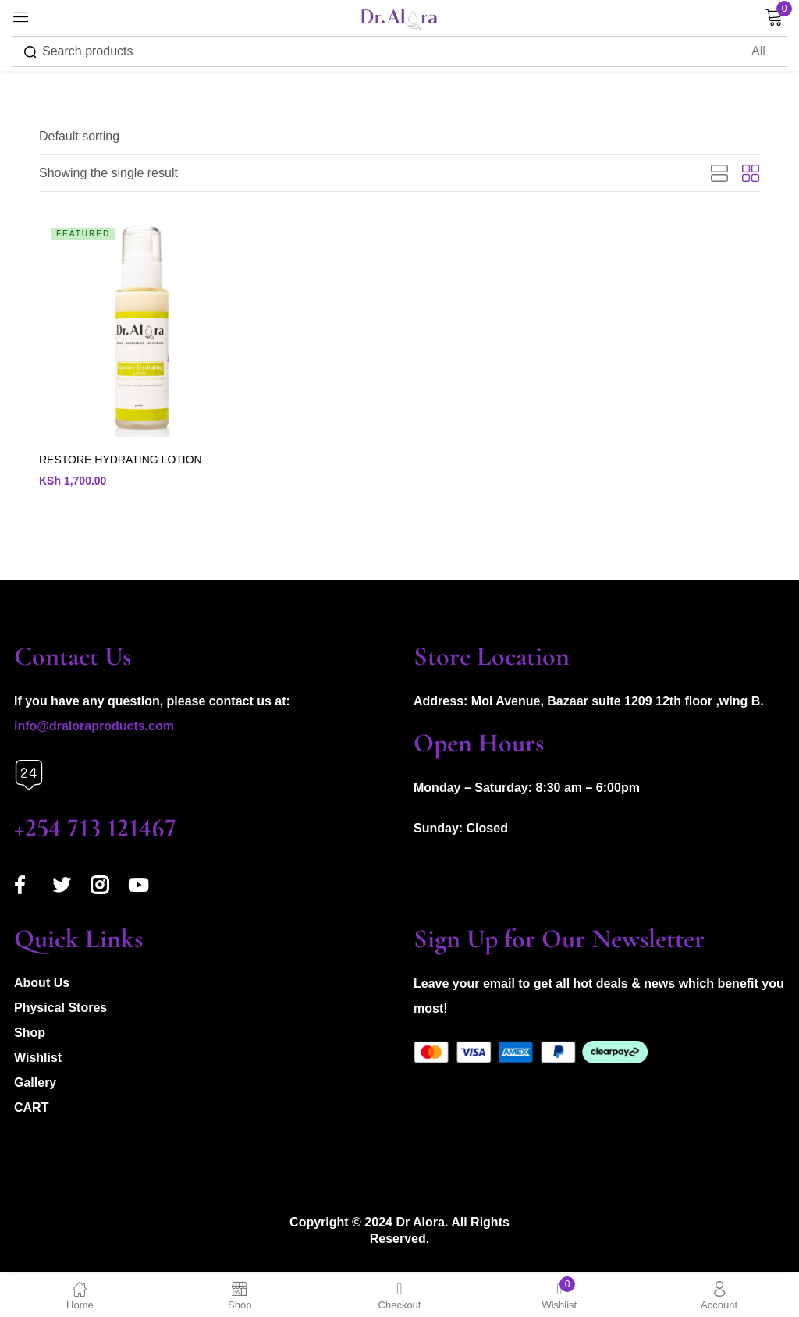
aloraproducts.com (118, 728)
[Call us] (29, 777)
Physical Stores (60, 1010)
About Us (41, 985)
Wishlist (38, 1060)
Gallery (35, 1085)
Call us (34, 805)
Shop (29, 1035)
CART (31, 1109)
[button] (79, 136)
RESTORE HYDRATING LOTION (120, 460)
